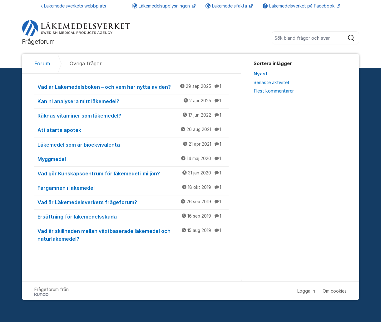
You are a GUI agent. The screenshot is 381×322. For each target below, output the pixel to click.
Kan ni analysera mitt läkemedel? (133, 101)
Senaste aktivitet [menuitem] (271, 82)
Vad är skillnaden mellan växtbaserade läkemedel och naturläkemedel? (133, 234)
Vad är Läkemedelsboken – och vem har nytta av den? (133, 86)
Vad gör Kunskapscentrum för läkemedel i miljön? (133, 173)
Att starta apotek (133, 129)
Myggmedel (133, 158)
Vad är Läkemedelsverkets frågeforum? (133, 202)
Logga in (306, 291)
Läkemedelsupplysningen (161, 5)
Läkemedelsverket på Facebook (299, 5)
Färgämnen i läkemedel (133, 187)
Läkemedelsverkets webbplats (73, 5)
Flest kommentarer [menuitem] (274, 91)
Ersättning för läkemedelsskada (133, 216)
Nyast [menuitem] (261, 74)
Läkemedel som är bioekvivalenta (133, 144)
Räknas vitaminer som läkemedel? (133, 115)
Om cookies (335, 291)
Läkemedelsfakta (226, 5)
